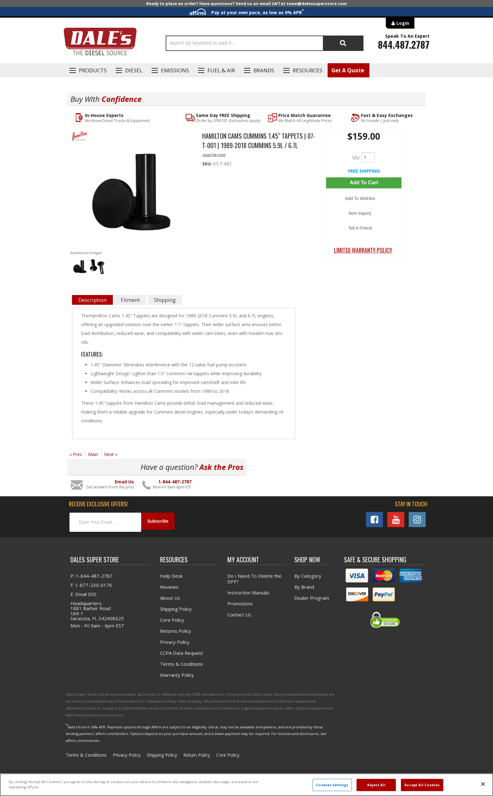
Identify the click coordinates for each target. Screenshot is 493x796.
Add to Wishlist (364, 194)
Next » (110, 455)
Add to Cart (364, 182)
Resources (307, 70)
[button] (264, 43)
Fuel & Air (221, 70)
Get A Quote (347, 70)
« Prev (75, 455)
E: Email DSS (83, 592)
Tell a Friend (364, 212)
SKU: (207, 164)
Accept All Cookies (422, 784)
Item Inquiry (363, 203)
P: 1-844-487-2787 (91, 574)
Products (93, 70)
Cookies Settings (332, 784)
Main (93, 455)
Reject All (376, 784)
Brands (263, 70)
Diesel (133, 70)
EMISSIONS (175, 70)
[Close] (483, 784)
